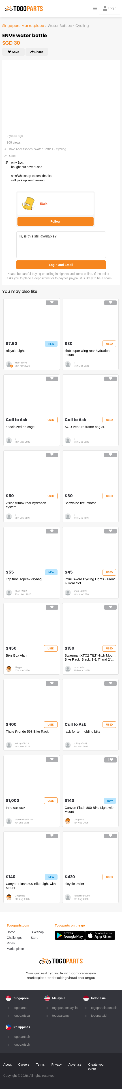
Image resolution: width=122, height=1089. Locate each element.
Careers (24, 1064)
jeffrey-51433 (22, 743)
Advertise (74, 1064)
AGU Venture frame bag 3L (85, 427)
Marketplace (15, 949)
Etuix (43, 203)
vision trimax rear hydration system (26, 505)
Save (13, 52)
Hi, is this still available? (61, 244)
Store (34, 937)
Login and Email (61, 265)
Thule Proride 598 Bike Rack (27, 731)
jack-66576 (21, 362)
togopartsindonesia (104, 1008)
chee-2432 (21, 591)
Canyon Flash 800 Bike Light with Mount (90, 809)
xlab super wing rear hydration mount (87, 353)
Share (36, 52)
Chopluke (79, 819)
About (7, 1064)
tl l (75, 362)
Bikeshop (37, 932)
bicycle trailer (74, 884)
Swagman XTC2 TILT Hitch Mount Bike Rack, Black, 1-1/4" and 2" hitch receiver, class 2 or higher (90, 657)
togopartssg (21, 1015)
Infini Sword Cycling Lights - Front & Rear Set (90, 581)
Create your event (96, 1067)
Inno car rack (15, 807)
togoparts (19, 1008)
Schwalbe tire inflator (80, 503)
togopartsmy (60, 1015)
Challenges (14, 937)
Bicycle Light (15, 351)
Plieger (18, 667)
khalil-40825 (80, 591)
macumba (80, 667)
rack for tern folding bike (83, 731)
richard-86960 (82, 895)
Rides (11, 943)
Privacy (56, 1064)
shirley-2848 (80, 743)
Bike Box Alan (16, 655)
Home (11, 932)
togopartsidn (99, 1015)
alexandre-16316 (24, 819)
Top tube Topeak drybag (24, 579)
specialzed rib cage (20, 427)
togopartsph (21, 1036)
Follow (55, 221)
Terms (40, 1064)
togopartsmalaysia (65, 1008)
